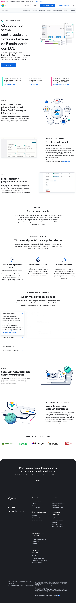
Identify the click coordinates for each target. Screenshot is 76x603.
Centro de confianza (57, 520)
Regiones (34, 10)
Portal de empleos (37, 518)
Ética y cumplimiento (57, 526)
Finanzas (34, 543)
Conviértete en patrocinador (39, 560)
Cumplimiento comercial (58, 524)
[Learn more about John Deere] (7, 446)
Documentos (42, 10)
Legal (53, 518)
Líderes (34, 503)
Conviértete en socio (57, 507)
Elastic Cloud (5, 10)
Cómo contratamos (37, 520)
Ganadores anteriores (38, 556)
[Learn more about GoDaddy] (53, 446)
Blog (33, 505)
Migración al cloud (69, 10)
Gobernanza (35, 541)
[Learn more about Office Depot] (68, 446)
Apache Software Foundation (60, 590)
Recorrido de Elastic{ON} (38, 558)
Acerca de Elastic (36, 501)
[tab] (12, 323)
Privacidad (54, 522)
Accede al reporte (39, 1)
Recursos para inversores (39, 539)
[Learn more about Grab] (23, 446)
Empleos (34, 515)
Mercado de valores (37, 546)
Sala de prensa (36, 507)
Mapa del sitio (11, 583)
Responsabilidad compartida (54, 10)
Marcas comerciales (12, 581)
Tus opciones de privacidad (51, 595)
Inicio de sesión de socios (58, 503)
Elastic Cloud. (66, 161)
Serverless (26, 10)
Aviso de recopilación (39, 595)
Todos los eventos (37, 562)
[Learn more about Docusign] (38, 446)
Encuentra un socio (57, 501)
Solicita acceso (56, 505)
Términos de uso (21, 581)
